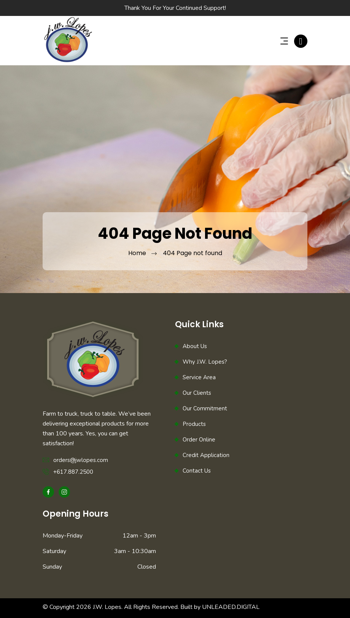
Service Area (199, 377)
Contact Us (197, 471)
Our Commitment (205, 408)
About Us (195, 346)
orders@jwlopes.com (80, 460)
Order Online (199, 439)
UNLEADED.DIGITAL (230, 607)
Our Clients (197, 393)
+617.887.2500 (73, 472)
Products (194, 424)
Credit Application (206, 455)
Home (137, 253)
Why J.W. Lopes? (205, 362)
